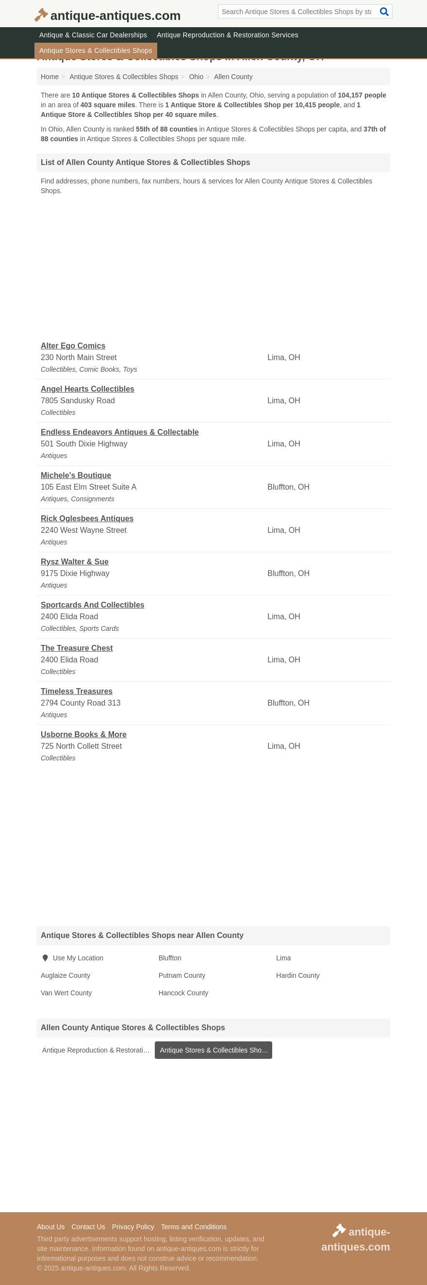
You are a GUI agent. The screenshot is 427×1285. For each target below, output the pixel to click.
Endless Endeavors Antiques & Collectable (120, 432)
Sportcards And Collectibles (93, 605)
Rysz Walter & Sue (75, 562)
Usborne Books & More (84, 734)
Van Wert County (66, 993)
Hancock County (184, 993)
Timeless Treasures (77, 691)
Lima (283, 958)
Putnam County (182, 975)
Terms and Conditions (194, 1227)
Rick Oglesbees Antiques (87, 518)
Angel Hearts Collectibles (87, 389)
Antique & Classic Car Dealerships (93, 35)
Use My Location (72, 958)
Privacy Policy (133, 1227)
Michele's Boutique (76, 475)
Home (50, 77)
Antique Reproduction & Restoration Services (227, 35)
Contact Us (88, 1227)
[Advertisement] (213, 268)
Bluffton (170, 958)
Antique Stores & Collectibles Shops (95, 50)
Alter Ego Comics (73, 346)
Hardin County (298, 975)
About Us (51, 1227)
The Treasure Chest (77, 648)
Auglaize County (65, 975)
